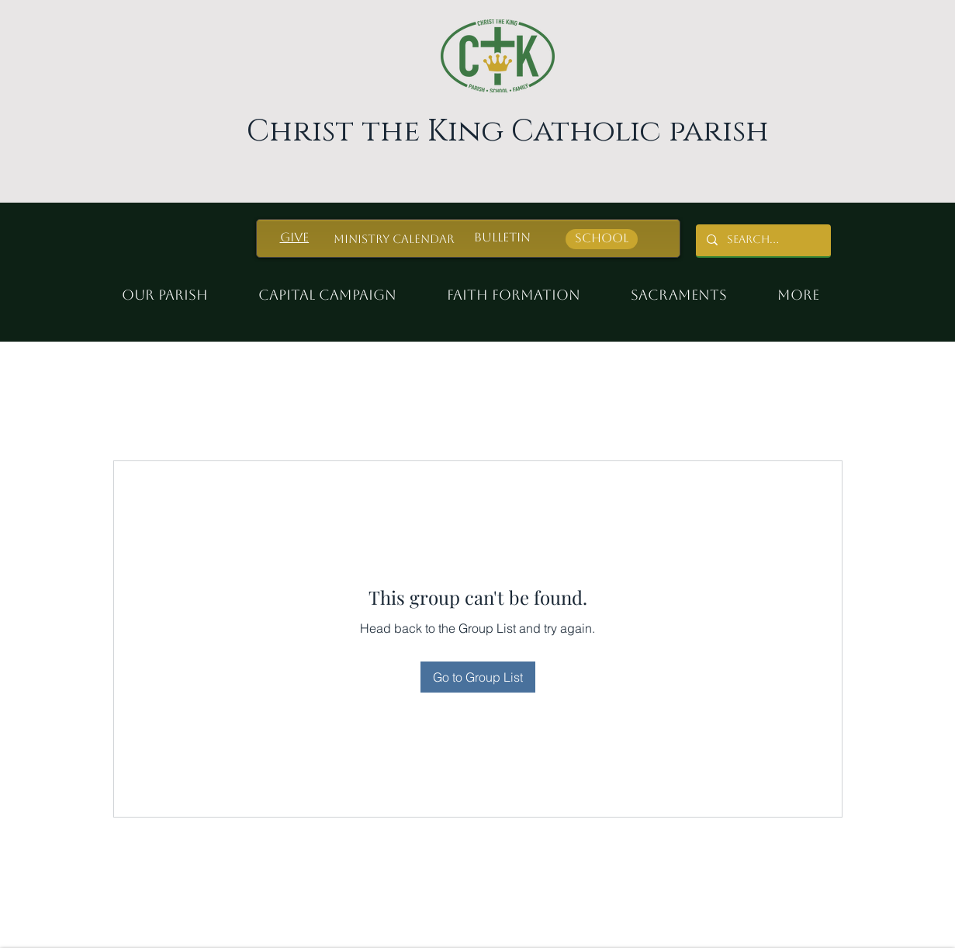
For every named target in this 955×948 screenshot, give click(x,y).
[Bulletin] (502, 238)
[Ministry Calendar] (394, 239)
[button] (521, 288)
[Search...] (762, 240)
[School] (602, 239)
